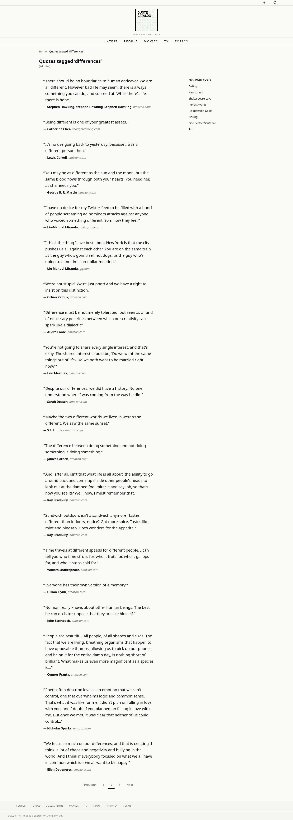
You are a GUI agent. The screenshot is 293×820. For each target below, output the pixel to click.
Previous (90, 785)
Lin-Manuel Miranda (62, 227)
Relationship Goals (200, 111)
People (131, 41)
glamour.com (78, 373)
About (97, 805)
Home (43, 51)
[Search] (275, 3)
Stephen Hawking (60, 107)
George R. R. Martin (62, 192)
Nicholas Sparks (59, 728)
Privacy (112, 805)
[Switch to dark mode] (264, 2)
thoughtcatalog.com (86, 129)
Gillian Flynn (56, 592)
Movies (151, 41)
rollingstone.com (90, 227)
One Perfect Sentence (202, 123)
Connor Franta (58, 674)
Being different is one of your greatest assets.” (86, 122)
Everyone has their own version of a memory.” (86, 585)
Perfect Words (197, 104)
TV (166, 41)
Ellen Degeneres (59, 769)
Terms (127, 805)
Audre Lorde (56, 332)
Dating (193, 86)
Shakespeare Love (200, 98)
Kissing (193, 117)
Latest (111, 41)
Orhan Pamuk (57, 297)
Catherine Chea (59, 129)
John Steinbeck (58, 621)
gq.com (84, 269)
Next (129, 785)
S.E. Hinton (55, 430)
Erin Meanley (57, 373)
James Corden (57, 459)
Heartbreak (196, 92)
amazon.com (142, 107)
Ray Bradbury (57, 500)
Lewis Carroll (57, 157)
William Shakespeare (63, 570)
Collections (55, 805)
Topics (181, 41)
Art (190, 129)
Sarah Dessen (57, 402)
